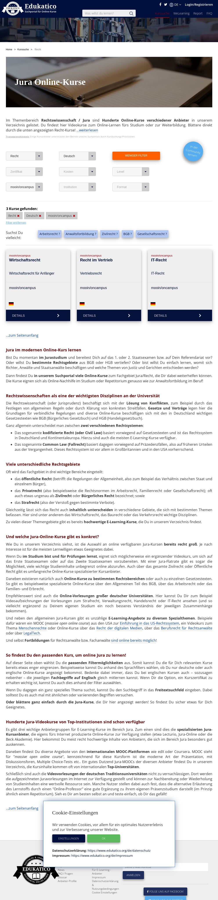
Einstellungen (68, 838)
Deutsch (80, 156)
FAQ (209, 13)
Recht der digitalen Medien (119, 628)
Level (133, 171)
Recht (27, 156)
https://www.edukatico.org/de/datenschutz (119, 850)
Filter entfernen (16, 223)
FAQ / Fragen (65, 884)
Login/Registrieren (199, 4)
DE (175, 4)
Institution (80, 187)
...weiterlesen (87, 130)
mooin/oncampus (27, 187)
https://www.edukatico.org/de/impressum (101, 855)
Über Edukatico (101, 869)
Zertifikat (27, 171)
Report (198, 13)
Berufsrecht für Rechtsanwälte (186, 628)
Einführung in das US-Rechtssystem (149, 623)
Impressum (99, 888)
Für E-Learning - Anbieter (101, 882)
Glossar (62, 888)
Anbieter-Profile (67, 891)
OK (103, 838)
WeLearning (181, 13)
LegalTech (31, 633)
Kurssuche (162, 13)
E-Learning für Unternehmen (100, 874)
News (61, 880)
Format (133, 187)
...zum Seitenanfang (22, 335)
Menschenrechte (33, 628)
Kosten (80, 171)
